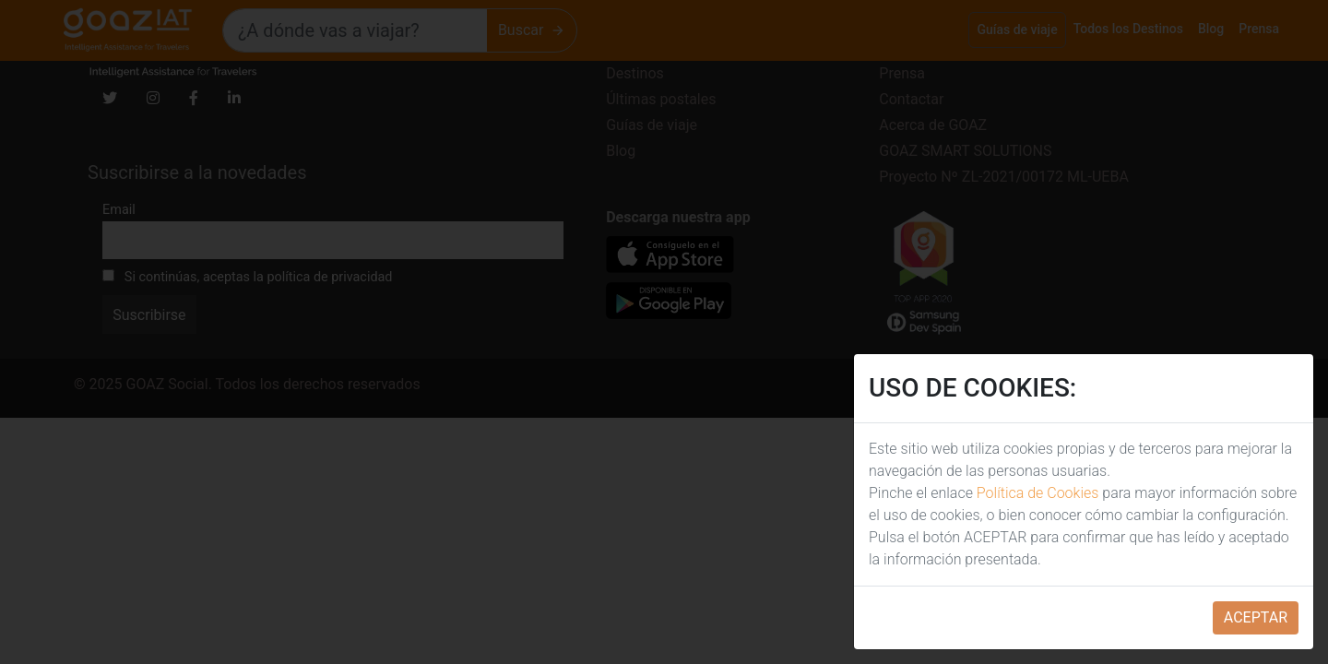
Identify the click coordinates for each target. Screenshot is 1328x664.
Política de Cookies (1038, 493)
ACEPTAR (1255, 617)
